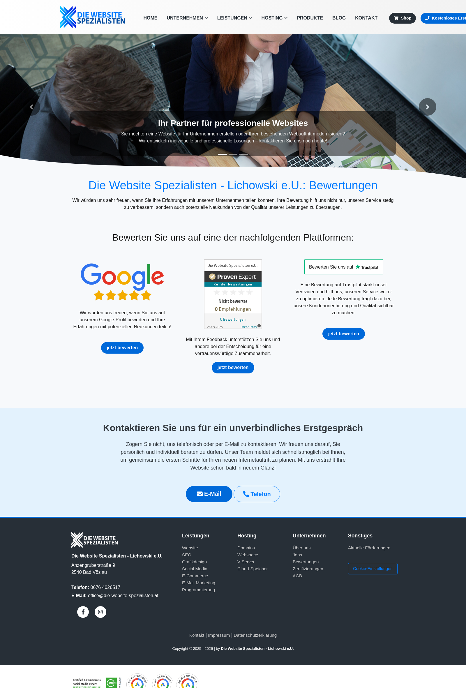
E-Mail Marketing (198, 582)
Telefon (257, 494)
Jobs (297, 554)
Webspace (247, 554)
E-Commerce (195, 575)
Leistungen (234, 17)
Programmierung (198, 589)
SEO (186, 554)
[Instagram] (100, 611)
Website (190, 547)
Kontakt (366, 17)
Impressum (219, 634)
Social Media (194, 568)
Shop (402, 18)
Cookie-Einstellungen (373, 568)
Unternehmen (187, 17)
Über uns (302, 547)
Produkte (310, 17)
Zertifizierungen (308, 568)
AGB (297, 575)
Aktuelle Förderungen (369, 547)
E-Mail (209, 494)
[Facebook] (83, 611)
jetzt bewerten (122, 347)
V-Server (246, 561)
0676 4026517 (105, 586)
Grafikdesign (194, 561)
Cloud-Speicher (252, 568)
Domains (246, 547)
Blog (339, 17)
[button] (35, 107)
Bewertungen (306, 561)
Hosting (275, 17)
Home (150, 17)
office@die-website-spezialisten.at (123, 594)
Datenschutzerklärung (255, 634)
